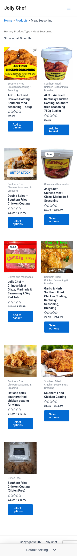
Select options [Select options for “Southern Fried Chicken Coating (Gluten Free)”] (18, 509)
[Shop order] (40, 550)
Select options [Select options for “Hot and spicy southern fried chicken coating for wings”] (18, 423)
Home (7, 31)
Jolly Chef (15, 8)
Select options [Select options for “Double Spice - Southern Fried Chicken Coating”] (18, 222)
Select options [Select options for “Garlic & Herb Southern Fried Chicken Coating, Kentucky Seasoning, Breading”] (54, 327)
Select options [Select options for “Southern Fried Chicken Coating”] (54, 415)
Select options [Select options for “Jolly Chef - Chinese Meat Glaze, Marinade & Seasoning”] (54, 219)
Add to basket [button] (17, 126)
